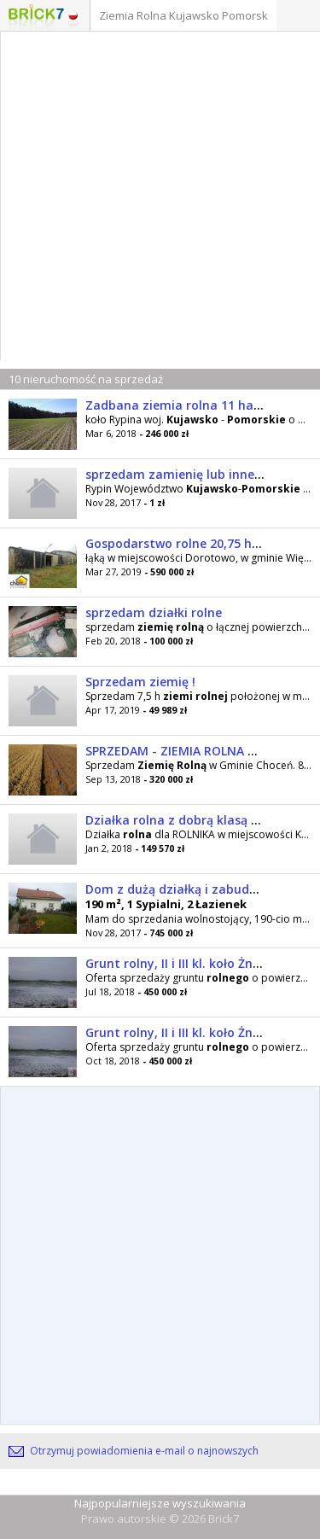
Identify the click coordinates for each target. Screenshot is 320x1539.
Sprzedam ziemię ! (140, 681)
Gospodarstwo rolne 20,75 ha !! (177, 543)
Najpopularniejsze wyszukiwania (160, 1503)
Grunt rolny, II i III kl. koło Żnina (178, 963)
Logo (36, 17)
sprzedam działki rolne (153, 612)
